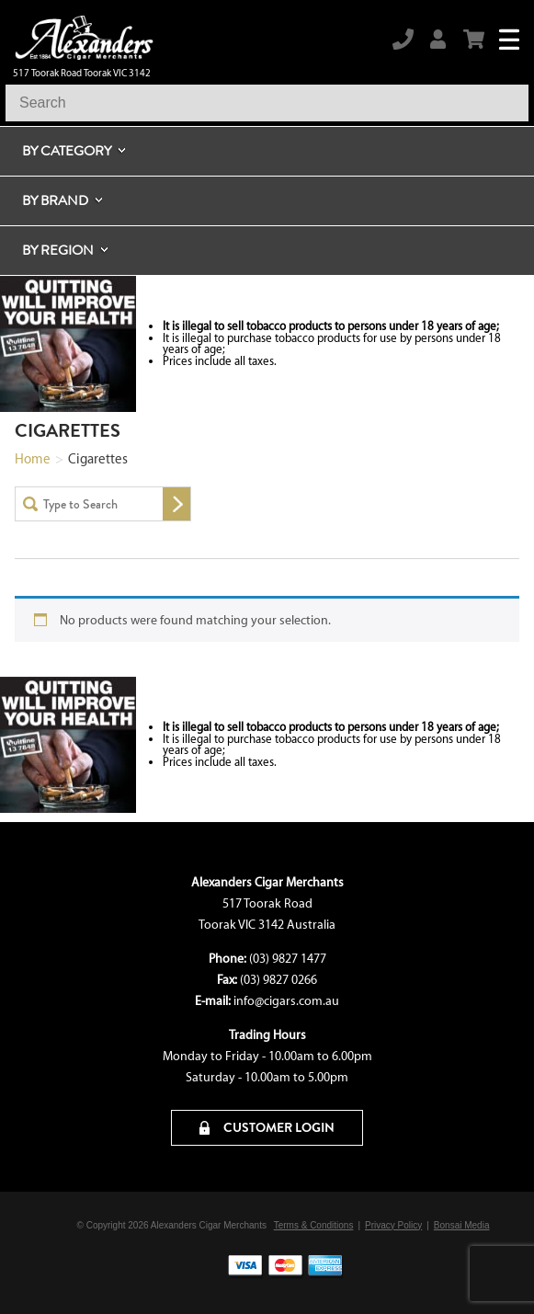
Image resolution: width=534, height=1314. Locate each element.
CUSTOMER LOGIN (267, 1127)
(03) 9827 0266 (278, 980)
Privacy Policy (393, 1225)
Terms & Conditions (314, 1225)
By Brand (55, 200)
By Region (58, 250)
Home (33, 459)
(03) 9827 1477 (287, 958)
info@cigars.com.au (286, 1001)
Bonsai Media (462, 1225)
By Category (66, 151)
